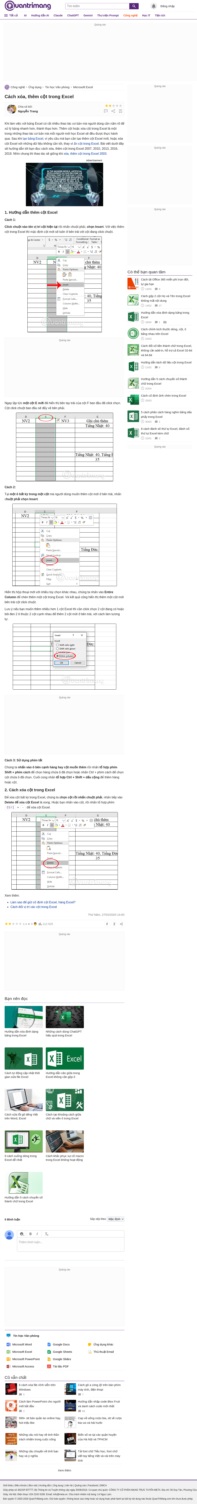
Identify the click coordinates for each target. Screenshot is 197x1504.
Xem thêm (64, 1470)
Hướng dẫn (45, 1485)
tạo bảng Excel (33, 138)
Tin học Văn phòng (57, 87)
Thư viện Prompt (108, 15)
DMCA (103, 1485)
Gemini (88, 15)
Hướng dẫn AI (40, 15)
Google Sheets (59, 1352)
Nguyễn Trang (28, 111)
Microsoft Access (20, 1366)
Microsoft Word (19, 1344)
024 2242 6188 (37, 1494)
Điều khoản (21, 1485)
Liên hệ (69, 1485)
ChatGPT (73, 15)
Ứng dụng (34, 87)
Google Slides (59, 1359)
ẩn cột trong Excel (86, 143)
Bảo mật (33, 1485)
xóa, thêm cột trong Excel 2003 (85, 153)
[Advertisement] (100, 54)
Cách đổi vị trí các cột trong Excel (33, 907)
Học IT (146, 15)
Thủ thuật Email (101, 1352)
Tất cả (13, 15)
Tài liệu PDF (58, 1366)
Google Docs (58, 1344)
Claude (58, 15)
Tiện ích (160, 15)
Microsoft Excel (83, 87)
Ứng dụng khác (100, 1344)
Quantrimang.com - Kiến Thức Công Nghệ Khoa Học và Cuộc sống (28, 6)
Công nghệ (130, 15)
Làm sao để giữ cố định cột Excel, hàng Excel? (43, 902)
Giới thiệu (8, 1485)
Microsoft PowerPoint (23, 1359)
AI (25, 15)
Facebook (93, 1485)
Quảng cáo (80, 1485)
